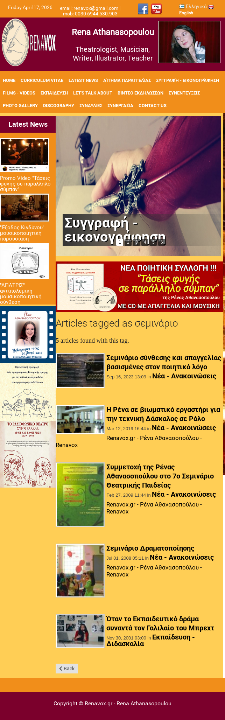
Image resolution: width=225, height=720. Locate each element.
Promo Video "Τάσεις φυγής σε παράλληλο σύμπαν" (25, 184)
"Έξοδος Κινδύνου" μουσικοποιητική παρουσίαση (22, 233)
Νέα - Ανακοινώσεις (184, 376)
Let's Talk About (92, 93)
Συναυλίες (90, 105)
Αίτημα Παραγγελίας (127, 80)
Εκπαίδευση (54, 93)
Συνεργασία (120, 105)
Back (69, 668)
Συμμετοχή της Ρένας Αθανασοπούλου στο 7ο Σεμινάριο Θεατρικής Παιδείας (160, 476)
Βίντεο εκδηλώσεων (140, 93)
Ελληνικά (193, 6)
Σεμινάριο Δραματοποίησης (150, 548)
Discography (58, 105)
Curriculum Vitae (42, 80)
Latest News (83, 80)
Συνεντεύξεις (184, 93)
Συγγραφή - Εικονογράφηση (187, 80)
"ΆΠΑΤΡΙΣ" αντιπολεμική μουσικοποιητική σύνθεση (21, 293)
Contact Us (153, 105)
